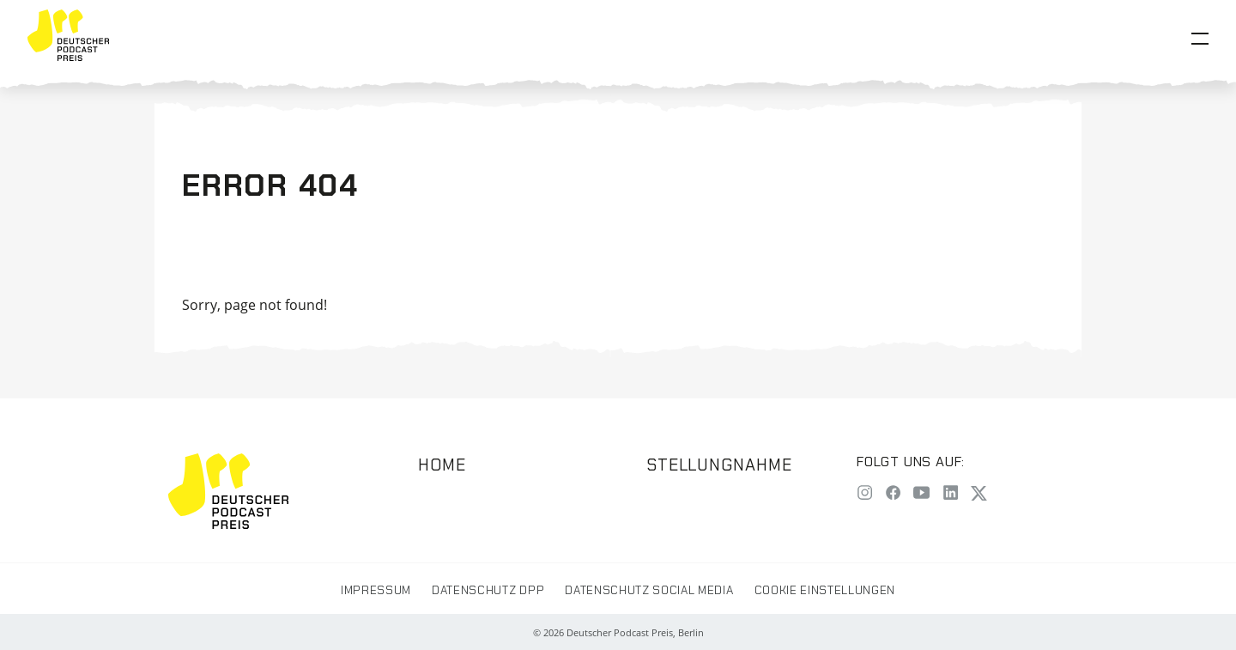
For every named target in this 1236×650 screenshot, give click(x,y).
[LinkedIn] (950, 494)
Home (442, 465)
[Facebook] (893, 494)
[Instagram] (865, 494)
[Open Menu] (1200, 39)
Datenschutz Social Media (649, 590)
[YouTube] (921, 494)
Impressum (376, 590)
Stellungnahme (719, 465)
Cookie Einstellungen (824, 590)
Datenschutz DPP (488, 590)
